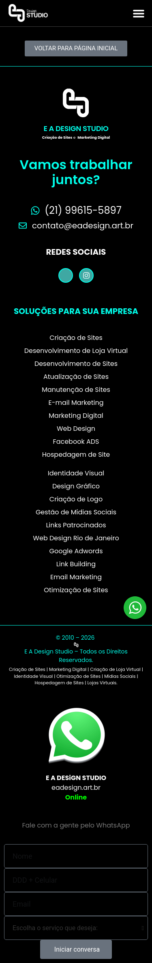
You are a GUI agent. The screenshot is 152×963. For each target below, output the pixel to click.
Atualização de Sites (76, 376)
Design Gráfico (76, 486)
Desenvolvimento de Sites (76, 363)
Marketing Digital (76, 415)
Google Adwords (76, 551)
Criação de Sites (76, 337)
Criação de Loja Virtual (115, 669)
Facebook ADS (76, 441)
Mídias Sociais (119, 676)
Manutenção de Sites (76, 389)
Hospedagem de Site (76, 454)
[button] (138, 13)
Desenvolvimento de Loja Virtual (76, 350)
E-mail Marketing (75, 402)
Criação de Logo (76, 499)
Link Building (76, 564)
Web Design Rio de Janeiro (76, 538)
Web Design (76, 428)
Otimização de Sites (76, 590)
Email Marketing (76, 577)
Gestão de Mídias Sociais (76, 512)
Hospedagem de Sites (58, 682)
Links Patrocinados (76, 525)
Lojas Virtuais (101, 682)
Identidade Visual (76, 473)
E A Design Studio (76, 128)
